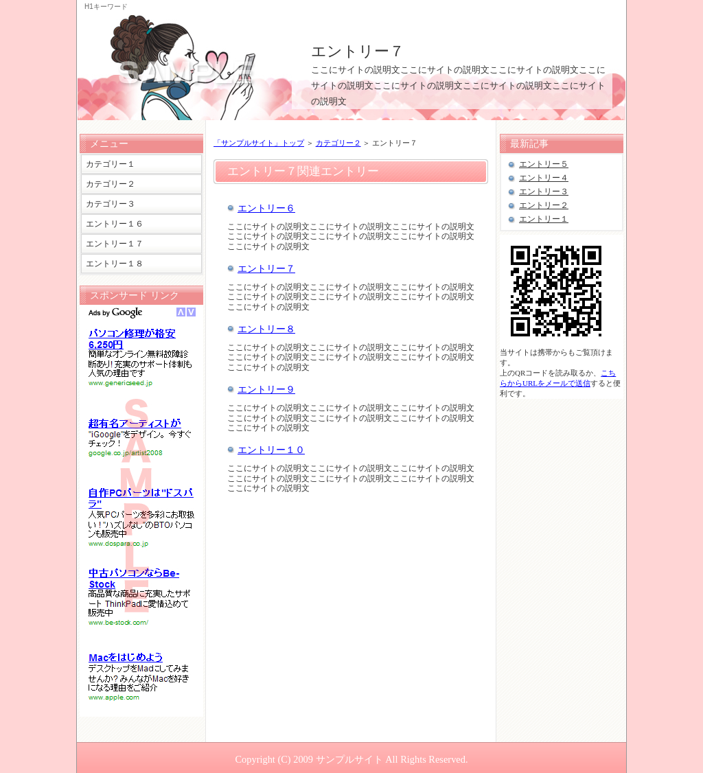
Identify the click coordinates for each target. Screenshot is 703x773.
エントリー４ (543, 178)
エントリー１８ (114, 263)
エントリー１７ (114, 244)
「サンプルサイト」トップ (259, 143)
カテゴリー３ (110, 204)
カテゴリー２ (338, 143)
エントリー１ (543, 219)
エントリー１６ (114, 224)
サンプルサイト (349, 759)
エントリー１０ (271, 449)
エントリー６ (266, 208)
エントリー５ (543, 164)
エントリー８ (266, 328)
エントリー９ (266, 389)
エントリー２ (543, 205)
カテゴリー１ (110, 164)
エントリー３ (543, 191)
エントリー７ (357, 51)
